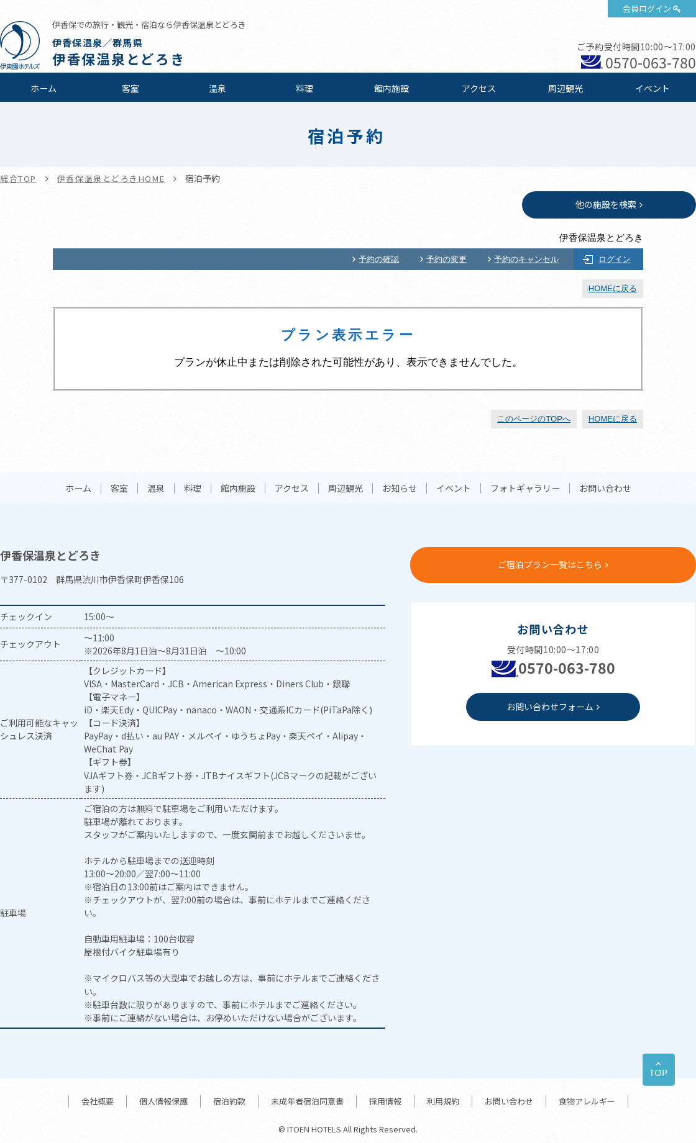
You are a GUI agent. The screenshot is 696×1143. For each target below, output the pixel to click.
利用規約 (443, 1101)
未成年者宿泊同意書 (307, 1101)
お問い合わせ (605, 488)
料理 (304, 88)
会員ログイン (647, 8)
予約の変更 (446, 259)
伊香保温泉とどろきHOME (111, 178)
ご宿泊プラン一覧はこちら (550, 564)
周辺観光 (565, 88)
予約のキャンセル (526, 259)
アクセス (479, 88)
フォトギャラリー (525, 488)
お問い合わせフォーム (549, 706)
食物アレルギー (587, 1101)
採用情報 (385, 1101)
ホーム (43, 88)
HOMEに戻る (612, 288)
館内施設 (391, 88)
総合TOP (18, 178)
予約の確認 (379, 259)
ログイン (614, 259)
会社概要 (97, 1101)
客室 (130, 88)
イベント (652, 88)
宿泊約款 (229, 1101)
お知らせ (399, 488)
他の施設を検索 (605, 204)
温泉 (217, 88)
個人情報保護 (163, 1101)
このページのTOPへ (533, 418)
